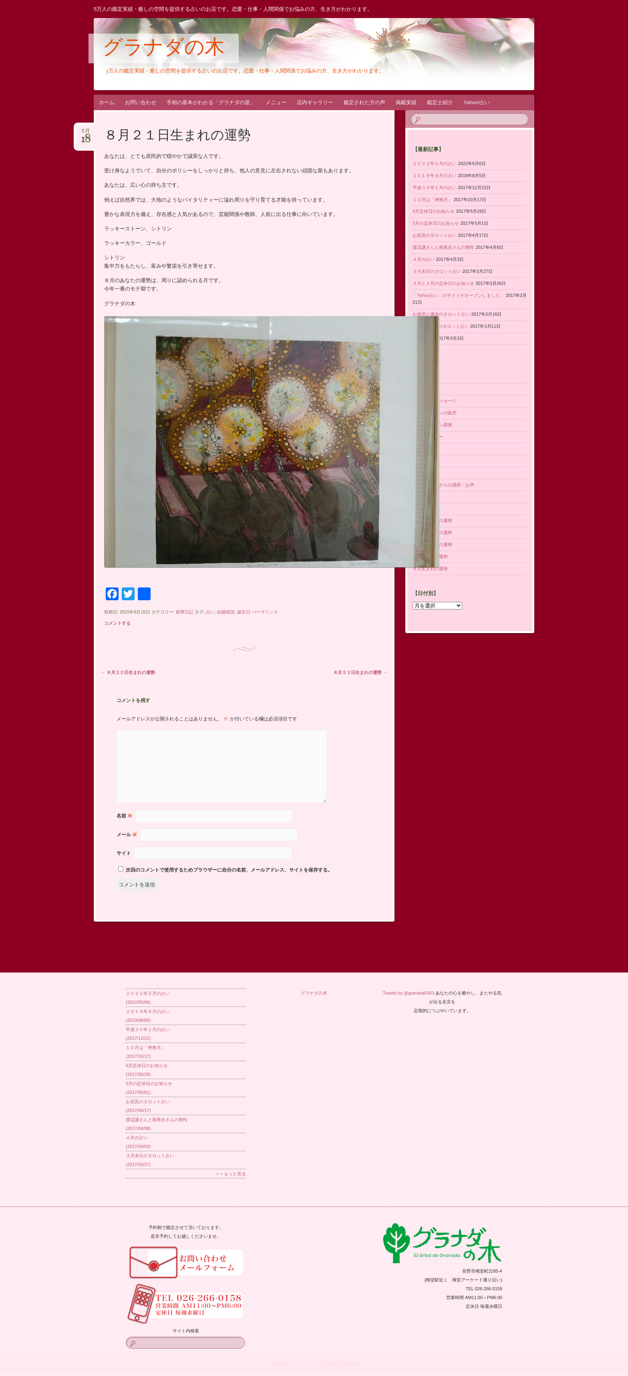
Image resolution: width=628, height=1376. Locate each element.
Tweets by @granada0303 (409, 993)
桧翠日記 (184, 611)
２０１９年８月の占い (435, 175)
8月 (86, 133)
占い (210, 611)
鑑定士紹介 (440, 102)
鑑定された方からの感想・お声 (443, 484)
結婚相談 (226, 611)
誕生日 (243, 611)
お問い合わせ (140, 102)
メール (127, 834)
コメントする (117, 623)
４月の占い (424, 259)
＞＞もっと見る (230, 1173)
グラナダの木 (164, 48)
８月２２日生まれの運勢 (360, 672)
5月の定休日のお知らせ (436, 223)
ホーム (107, 102)
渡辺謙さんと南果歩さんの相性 (443, 247)
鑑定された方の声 (364, 102)
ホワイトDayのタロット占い (441, 326)
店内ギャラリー (315, 102)
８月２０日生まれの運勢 (128, 672)
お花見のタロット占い (435, 235)
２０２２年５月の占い (435, 163)
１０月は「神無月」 (432, 199)
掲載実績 (406, 102)
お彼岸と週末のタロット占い (441, 314)
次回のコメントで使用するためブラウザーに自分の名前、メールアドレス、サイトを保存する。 (229, 870)
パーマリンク (265, 611)
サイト (124, 853)
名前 (124, 816)
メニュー (276, 102)
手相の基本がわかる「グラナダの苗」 (211, 102)
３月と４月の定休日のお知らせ (443, 283)
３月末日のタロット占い (437, 271)
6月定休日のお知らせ (434, 211)
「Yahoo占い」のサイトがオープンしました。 (458, 295)
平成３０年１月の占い (435, 187)
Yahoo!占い (476, 102)
